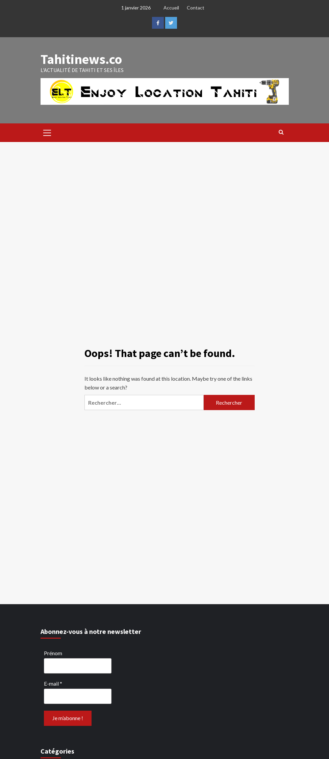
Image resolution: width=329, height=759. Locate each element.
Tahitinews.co (81, 59)
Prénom (53, 653)
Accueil (171, 7)
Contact (195, 7)
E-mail (53, 683)
